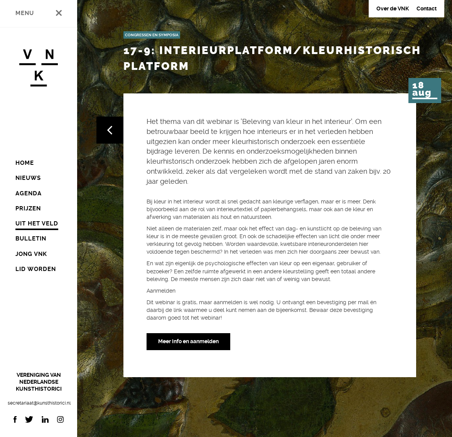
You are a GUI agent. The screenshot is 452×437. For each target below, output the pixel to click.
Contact (427, 8)
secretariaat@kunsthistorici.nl (38, 403)
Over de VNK (392, 8)
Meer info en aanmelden (188, 341)
